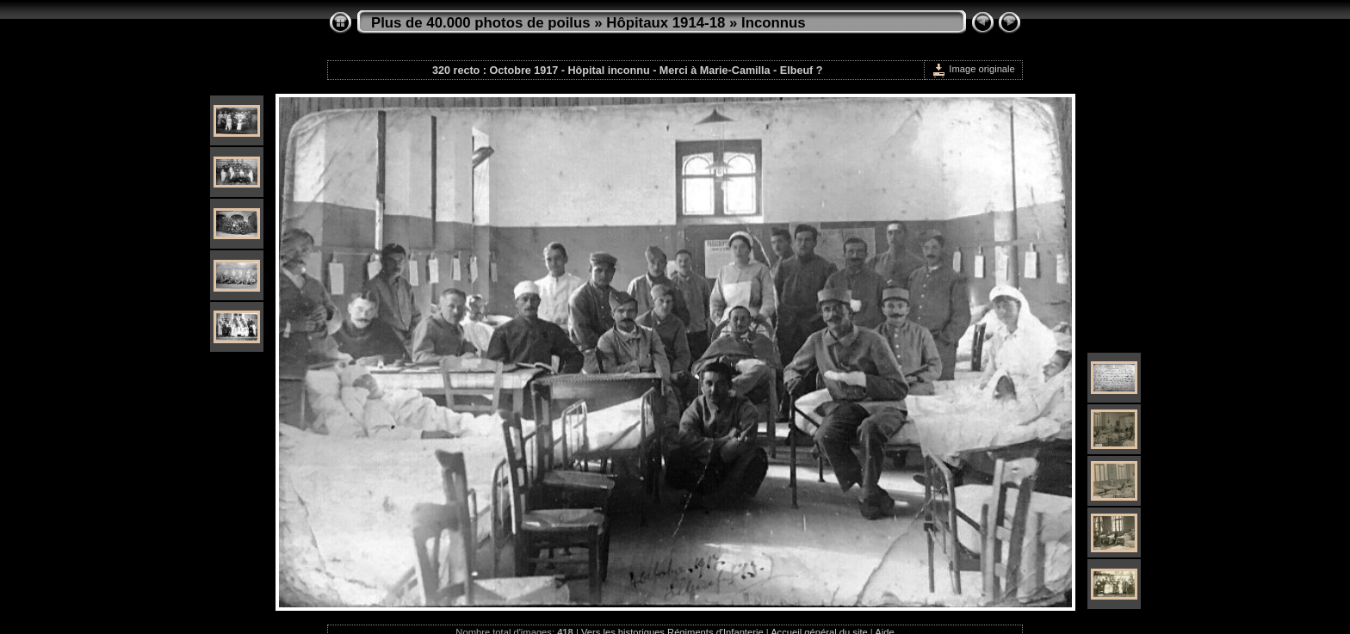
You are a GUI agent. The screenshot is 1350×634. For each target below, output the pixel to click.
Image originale (973, 69)
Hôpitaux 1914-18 (665, 23)
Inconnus (773, 23)
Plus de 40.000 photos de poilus (481, 23)
